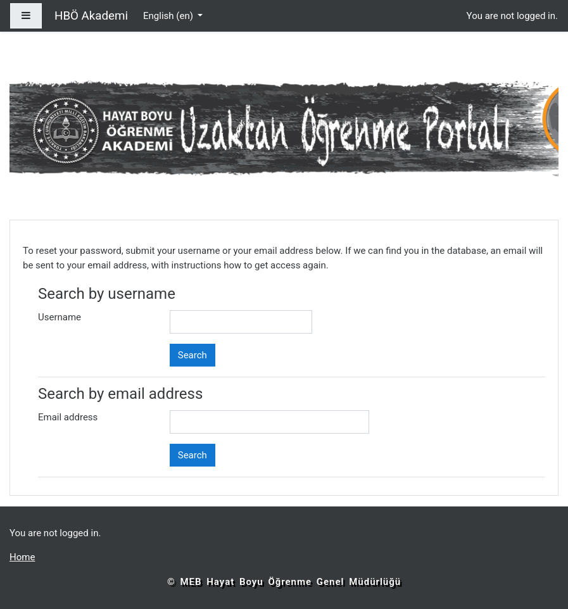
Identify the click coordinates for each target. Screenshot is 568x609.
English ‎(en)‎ (169, 16)
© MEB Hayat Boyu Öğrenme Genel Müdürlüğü (284, 581)
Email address (68, 417)
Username (59, 317)
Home (22, 557)
